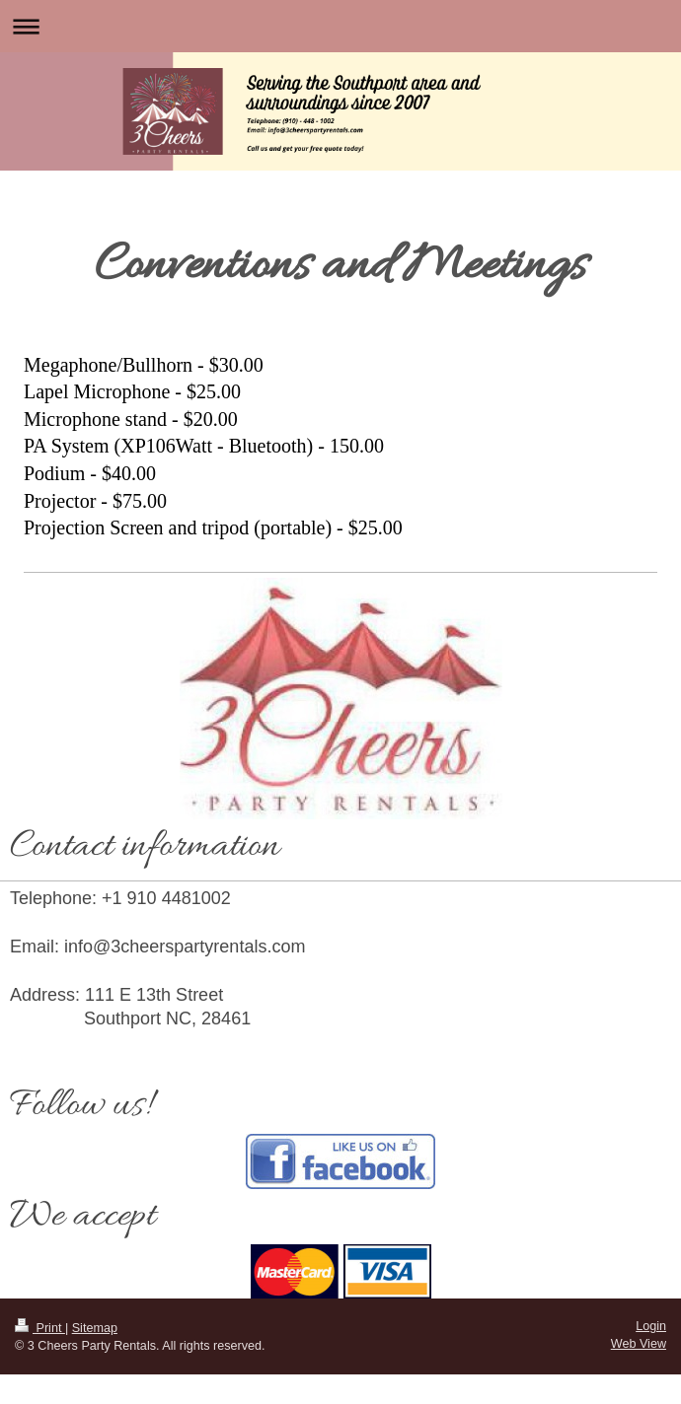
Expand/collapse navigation (340, 26)
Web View (638, 1344)
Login (651, 1326)
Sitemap (94, 1328)
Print (40, 1328)
